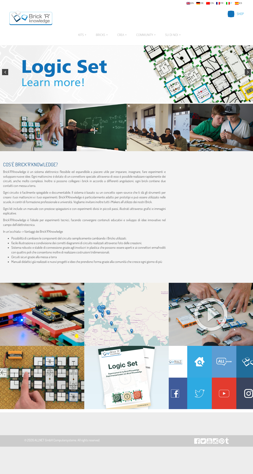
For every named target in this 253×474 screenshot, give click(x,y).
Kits (82, 35)
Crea (122, 35)
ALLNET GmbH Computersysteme (55, 440)
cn (210, 3)
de (199, 3)
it (229, 3)
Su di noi (172, 35)
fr (219, 3)
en (190, 3)
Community (146, 35)
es (238, 3)
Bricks (102, 35)
